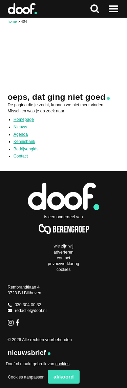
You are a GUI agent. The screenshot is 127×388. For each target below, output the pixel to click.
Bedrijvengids (26, 149)
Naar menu (113, 9)
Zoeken (95, 9)
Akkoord (64, 377)
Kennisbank (24, 141)
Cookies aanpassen (26, 377)
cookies (63, 364)
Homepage (24, 119)
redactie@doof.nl (27, 310)
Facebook (19, 322)
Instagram (11, 322)
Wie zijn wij (63, 246)
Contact (21, 156)
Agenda (21, 134)
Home (12, 21)
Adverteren (63, 252)
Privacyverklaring (63, 263)
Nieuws (20, 127)
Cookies (64, 269)
